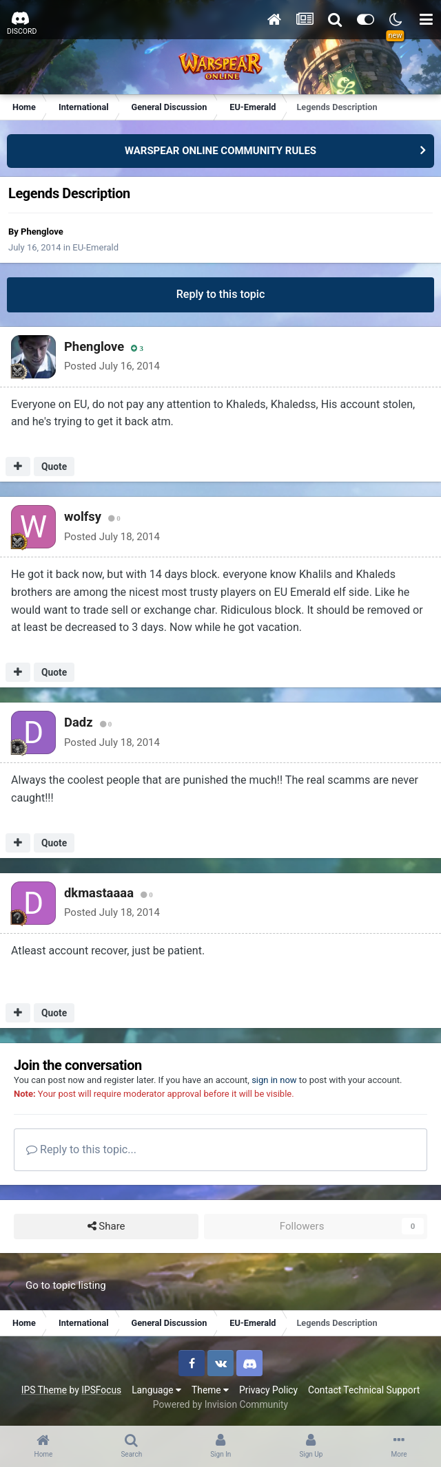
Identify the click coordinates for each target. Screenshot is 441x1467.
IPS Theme (44, 1389)
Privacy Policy (268, 1389)
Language (156, 1389)
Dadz (78, 722)
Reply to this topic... (81, 1149)
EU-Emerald (95, 247)
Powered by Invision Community (220, 1404)
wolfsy (82, 516)
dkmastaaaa (99, 893)
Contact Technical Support (364, 1389)
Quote (54, 466)
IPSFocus (101, 1389)
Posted (112, 366)
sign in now (274, 1080)
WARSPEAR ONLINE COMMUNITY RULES (220, 150)
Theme (210, 1389)
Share (106, 1226)
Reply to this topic (220, 294)
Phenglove (42, 231)
